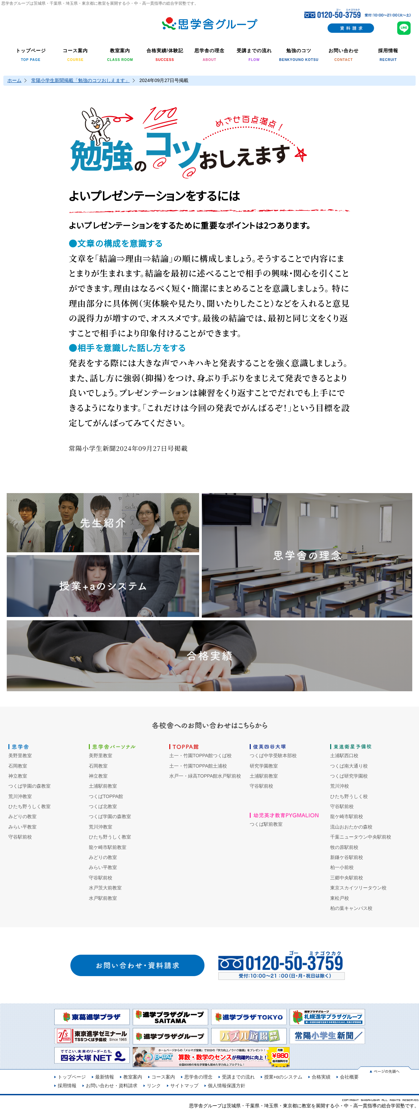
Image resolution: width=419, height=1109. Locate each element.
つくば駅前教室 (266, 824)
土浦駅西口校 (344, 755)
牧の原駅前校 (344, 847)
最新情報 (104, 1077)
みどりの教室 (22, 816)
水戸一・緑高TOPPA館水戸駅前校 (205, 776)
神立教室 (17, 776)
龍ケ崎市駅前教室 (107, 847)
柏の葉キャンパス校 (351, 908)
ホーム (14, 80)
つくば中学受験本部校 (273, 755)
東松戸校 (339, 898)
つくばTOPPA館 (106, 796)
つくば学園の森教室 (29, 786)
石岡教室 (17, 766)
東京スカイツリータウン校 (358, 887)
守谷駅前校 (20, 837)
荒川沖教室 (20, 796)
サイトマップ (184, 1085)
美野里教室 (20, 755)
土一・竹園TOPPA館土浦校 (198, 766)
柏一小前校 (342, 867)
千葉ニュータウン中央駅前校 (360, 837)
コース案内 (163, 1077)
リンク (154, 1085)
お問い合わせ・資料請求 (111, 1085)
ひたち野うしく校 (349, 796)
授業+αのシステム (283, 1077)
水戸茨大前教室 (105, 887)
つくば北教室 (103, 806)
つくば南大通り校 (349, 766)
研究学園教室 (264, 766)
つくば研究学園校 (349, 776)
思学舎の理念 (198, 1077)
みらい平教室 (22, 826)
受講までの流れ (238, 1077)
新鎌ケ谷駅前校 (346, 857)
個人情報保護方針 (226, 1085)
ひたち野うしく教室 (29, 806)
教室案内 (132, 1077)
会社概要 (349, 1077)
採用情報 (67, 1085)
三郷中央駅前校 (346, 877)
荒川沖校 (339, 786)
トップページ (72, 1077)
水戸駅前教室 (103, 898)
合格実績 (321, 1077)
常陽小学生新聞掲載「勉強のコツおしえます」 (80, 80)
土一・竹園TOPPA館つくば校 (200, 755)
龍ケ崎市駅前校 (346, 816)
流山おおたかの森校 (351, 826)
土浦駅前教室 (103, 786)
